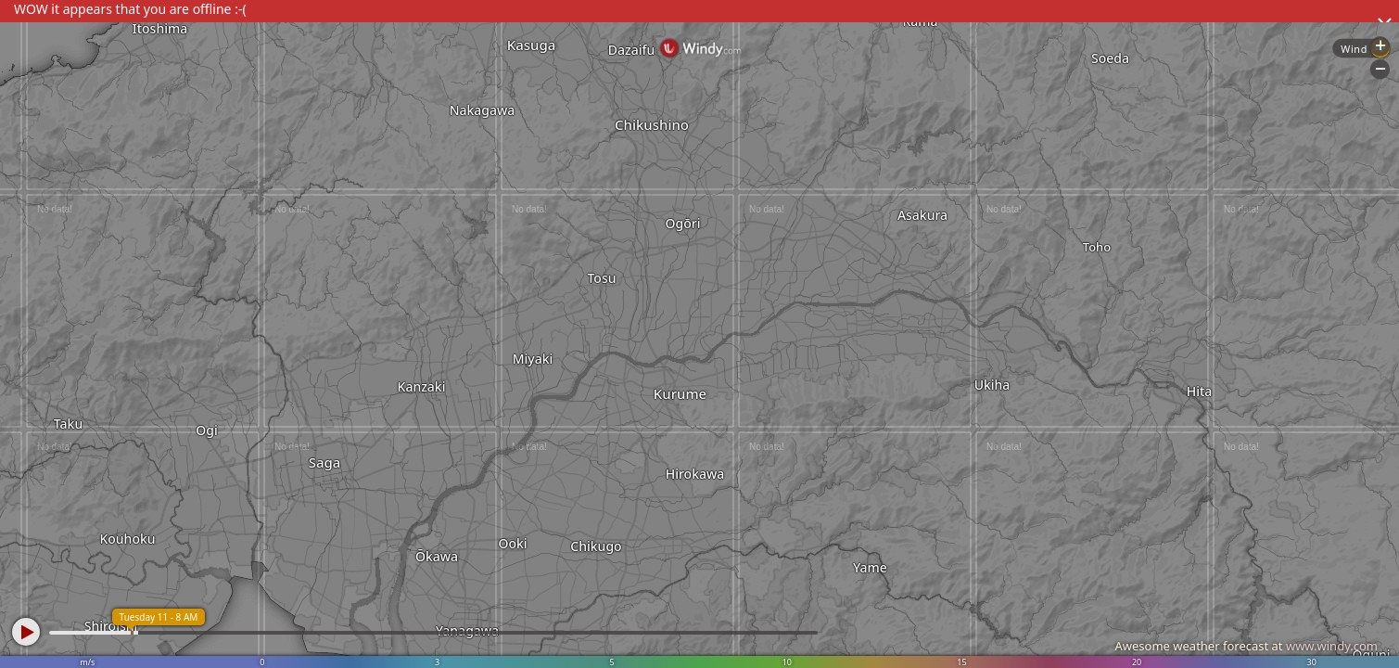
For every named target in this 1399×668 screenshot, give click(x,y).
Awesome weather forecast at (1246, 645)
